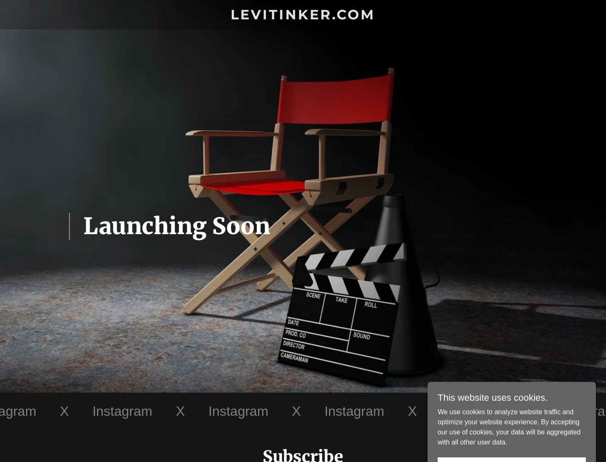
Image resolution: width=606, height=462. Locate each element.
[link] (303, 17)
